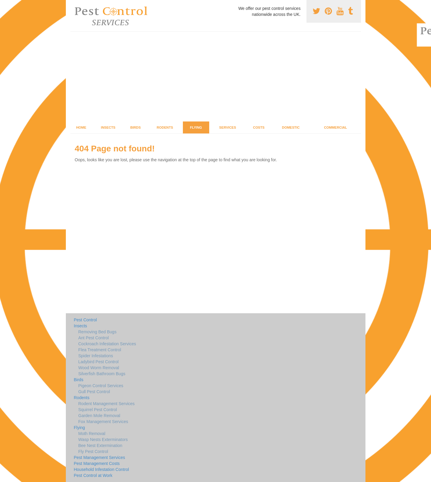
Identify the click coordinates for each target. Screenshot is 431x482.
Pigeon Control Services (100, 385)
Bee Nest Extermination (100, 445)
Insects (108, 127)
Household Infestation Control (101, 469)
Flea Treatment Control (99, 349)
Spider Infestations (95, 355)
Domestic (291, 127)
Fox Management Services (103, 421)
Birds (135, 127)
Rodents (165, 127)
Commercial (335, 127)
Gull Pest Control (94, 391)
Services (227, 127)
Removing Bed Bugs (97, 331)
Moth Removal (91, 433)
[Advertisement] (215, 76)
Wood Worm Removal (98, 367)
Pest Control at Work (93, 475)
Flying (196, 127)
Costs (259, 127)
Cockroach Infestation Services (107, 343)
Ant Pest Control (93, 337)
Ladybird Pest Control (98, 361)
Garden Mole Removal (99, 415)
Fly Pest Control (93, 451)
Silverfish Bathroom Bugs (101, 373)
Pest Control (85, 319)
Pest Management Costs (97, 463)
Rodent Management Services (106, 403)
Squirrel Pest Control (97, 409)
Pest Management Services (99, 457)
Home (81, 127)
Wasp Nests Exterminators (103, 439)
